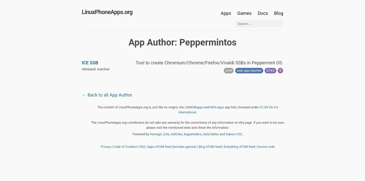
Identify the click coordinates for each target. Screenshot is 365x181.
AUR (229, 70)
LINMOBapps (194, 107)
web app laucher (249, 70)
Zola (166, 134)
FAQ (142, 147)
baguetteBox (193, 134)
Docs (263, 13)
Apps (226, 13)
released (89, 69)
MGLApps (217, 107)
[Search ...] (259, 23)
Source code (266, 147)
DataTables (211, 134)
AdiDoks (176, 134)
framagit (156, 134)
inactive (103, 69)
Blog (278, 13)
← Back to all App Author (107, 95)
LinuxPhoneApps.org (107, 12)
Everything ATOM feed (239, 147)
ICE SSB (90, 62)
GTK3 (270, 70)
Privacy (106, 147)
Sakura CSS (234, 134)
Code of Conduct (125, 147)
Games (244, 13)
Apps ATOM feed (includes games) (172, 147)
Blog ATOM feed (210, 147)
